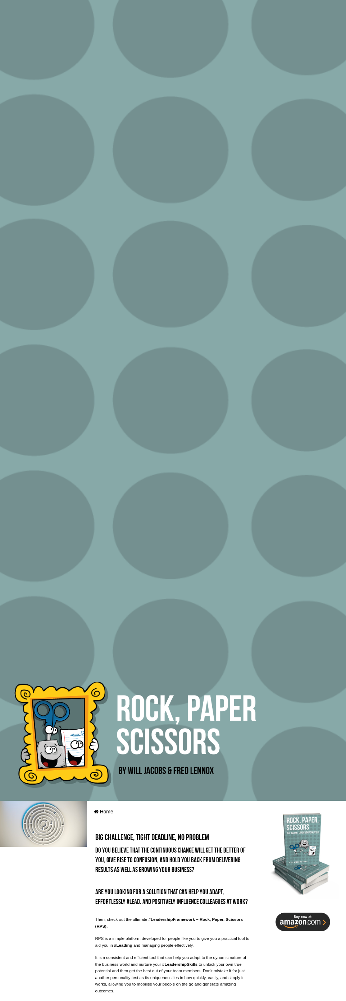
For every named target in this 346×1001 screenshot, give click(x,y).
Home (103, 811)
